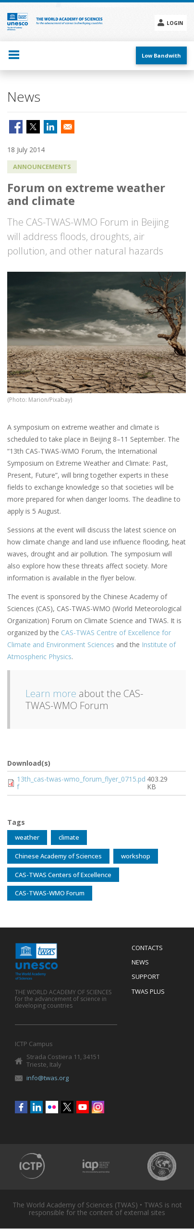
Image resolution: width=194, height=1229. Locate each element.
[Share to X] (33, 126)
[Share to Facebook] (16, 126)
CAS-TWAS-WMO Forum (50, 893)
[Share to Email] (67, 126)
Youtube (82, 1107)
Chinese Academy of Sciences (58, 856)
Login (175, 23)
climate (69, 837)
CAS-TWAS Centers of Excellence (63, 874)
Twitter (67, 1107)
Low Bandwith (161, 55)
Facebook (21, 1107)
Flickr (52, 1107)
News (140, 962)
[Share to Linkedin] (50, 126)
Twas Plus (148, 992)
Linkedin (36, 1107)
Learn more (50, 693)
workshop (135, 856)
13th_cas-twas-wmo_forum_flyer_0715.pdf (81, 782)
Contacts (147, 948)
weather (27, 837)
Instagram (98, 1107)
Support (145, 977)
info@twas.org (47, 1077)
